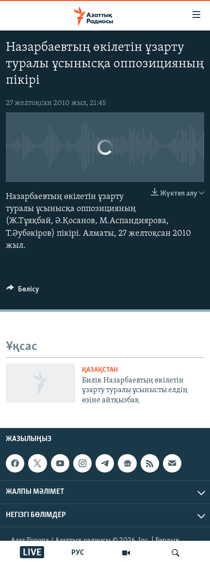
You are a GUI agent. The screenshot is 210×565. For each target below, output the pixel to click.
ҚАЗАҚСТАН (100, 370)
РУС (77, 553)
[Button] (22, 291)
